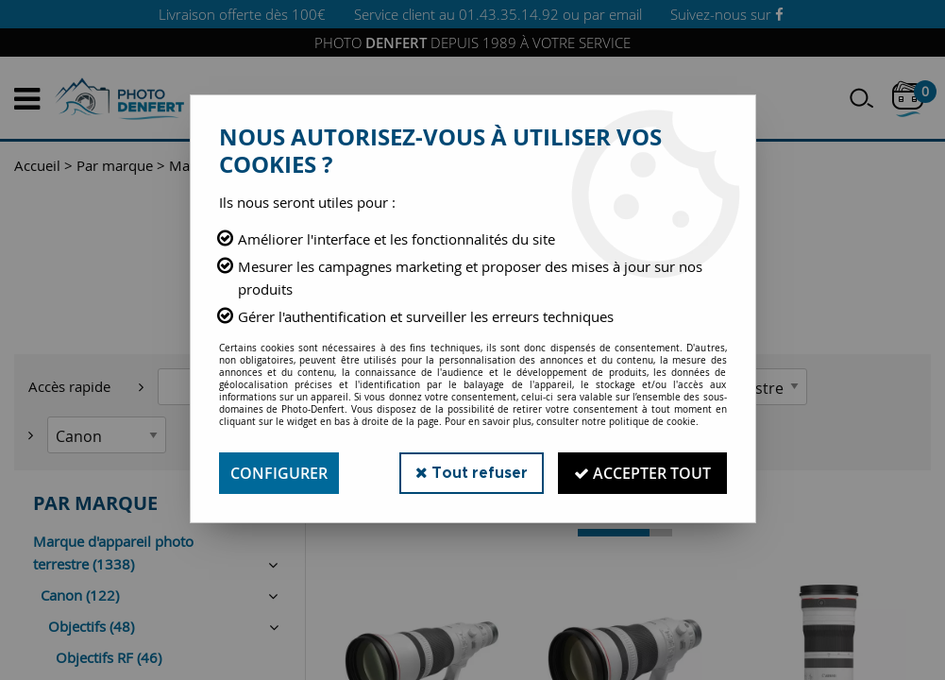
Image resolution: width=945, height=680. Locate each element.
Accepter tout (642, 473)
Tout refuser (471, 473)
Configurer (279, 473)
